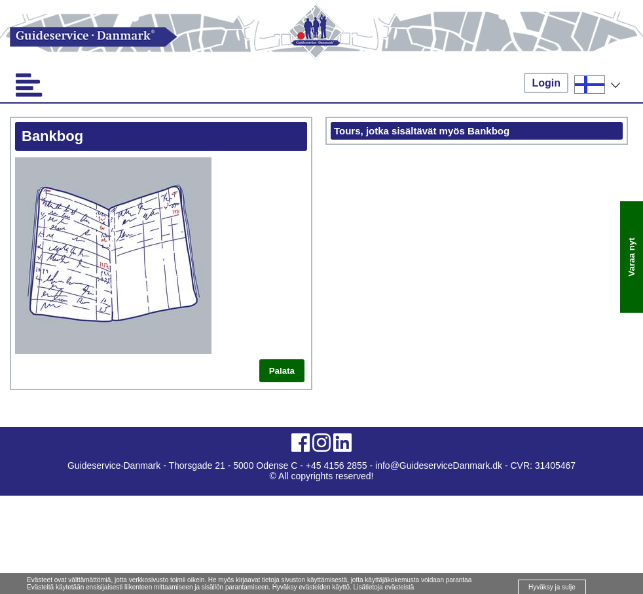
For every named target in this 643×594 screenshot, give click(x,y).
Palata (282, 371)
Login (546, 83)
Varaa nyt (631, 256)
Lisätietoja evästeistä (384, 587)
